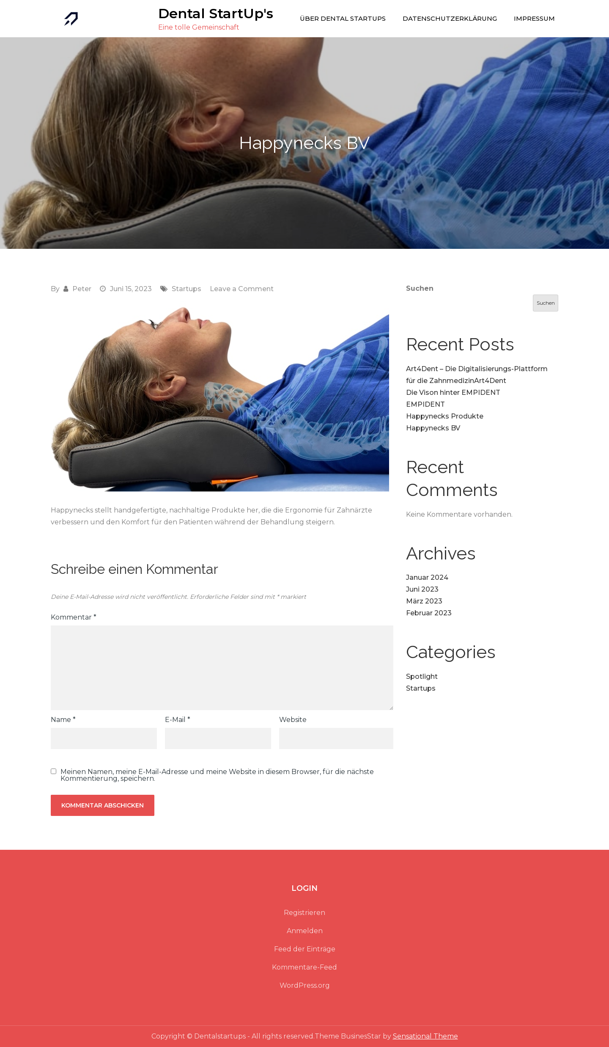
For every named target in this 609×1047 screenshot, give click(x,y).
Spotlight (422, 676)
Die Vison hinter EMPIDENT (453, 392)
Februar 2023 (429, 613)
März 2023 (424, 601)
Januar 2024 (427, 577)
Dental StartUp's (215, 13)
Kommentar (73, 617)
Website (293, 720)
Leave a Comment (242, 289)
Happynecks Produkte (444, 416)
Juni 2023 (422, 589)
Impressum (534, 18)
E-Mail (177, 720)
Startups (186, 289)
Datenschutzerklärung (450, 18)
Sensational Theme (425, 1036)
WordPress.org (305, 985)
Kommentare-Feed (304, 967)
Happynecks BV (433, 428)
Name (63, 720)
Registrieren (304, 913)
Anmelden (305, 931)
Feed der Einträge (304, 949)
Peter (81, 289)
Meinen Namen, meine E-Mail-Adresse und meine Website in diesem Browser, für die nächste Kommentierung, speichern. (217, 775)
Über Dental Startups (343, 18)
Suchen (419, 288)
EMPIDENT (425, 404)
